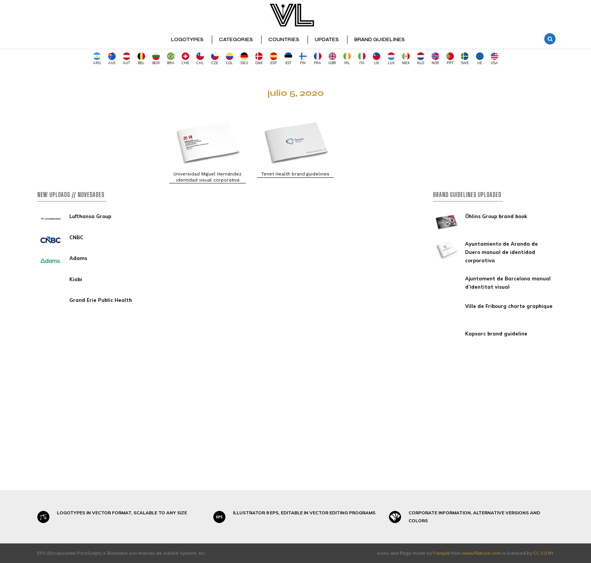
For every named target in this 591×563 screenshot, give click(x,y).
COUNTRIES (283, 40)
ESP (273, 58)
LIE (376, 58)
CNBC (76, 237)
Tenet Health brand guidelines (295, 174)
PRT (450, 58)
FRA (318, 58)
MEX (406, 58)
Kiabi (75, 279)
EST (288, 58)
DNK (259, 58)
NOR (435, 58)
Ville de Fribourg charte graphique (509, 306)
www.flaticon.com (481, 553)
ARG (97, 58)
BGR (156, 58)
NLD (420, 58)
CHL (200, 58)
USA (494, 58)
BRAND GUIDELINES (379, 40)
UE (480, 58)
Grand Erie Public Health (100, 300)
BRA (171, 58)
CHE (185, 58)
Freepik (441, 553)
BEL (141, 58)
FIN (303, 58)
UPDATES (327, 40)
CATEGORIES (236, 40)
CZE (215, 58)
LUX (391, 58)
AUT (126, 58)
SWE (465, 58)
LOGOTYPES (187, 40)
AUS (112, 58)
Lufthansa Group (90, 216)
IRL (347, 58)
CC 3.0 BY (543, 553)
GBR (332, 58)
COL (229, 58)
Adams (78, 258)
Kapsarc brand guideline (496, 334)
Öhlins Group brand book (496, 216)
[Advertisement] (97, 125)
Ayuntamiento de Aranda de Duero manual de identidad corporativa (501, 252)
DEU (244, 58)
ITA (362, 58)
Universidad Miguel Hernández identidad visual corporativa (207, 177)
